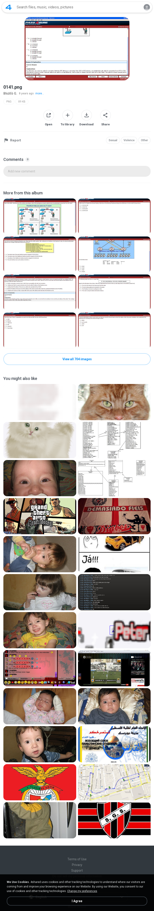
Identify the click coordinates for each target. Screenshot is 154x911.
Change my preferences (82, 891)
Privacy (77, 865)
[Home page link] (9, 7)
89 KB (21, 101)
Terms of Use (77, 859)
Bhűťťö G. (10, 93)
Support (77, 870)
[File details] (39, 216)
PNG (8, 101)
